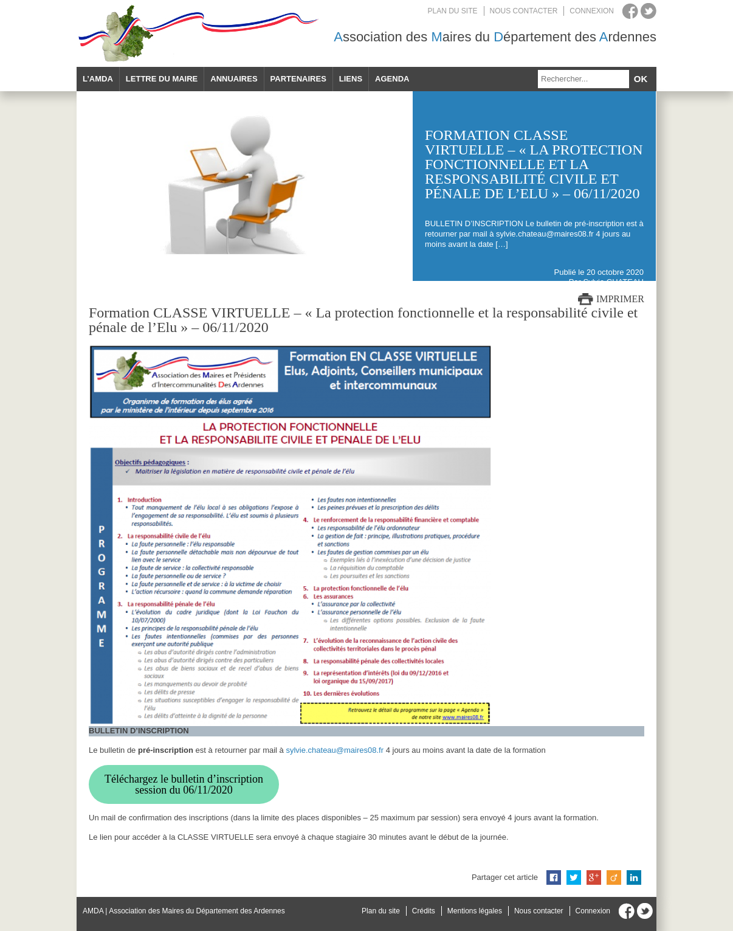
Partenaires (298, 78)
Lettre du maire (162, 78)
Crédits (423, 911)
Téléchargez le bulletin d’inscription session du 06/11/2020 (184, 784)
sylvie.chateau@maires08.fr (335, 750)
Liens (350, 78)
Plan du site (453, 11)
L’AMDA (98, 78)
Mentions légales (474, 911)
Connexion (592, 11)
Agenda (392, 78)
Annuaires (233, 78)
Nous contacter (524, 11)
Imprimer (620, 299)
